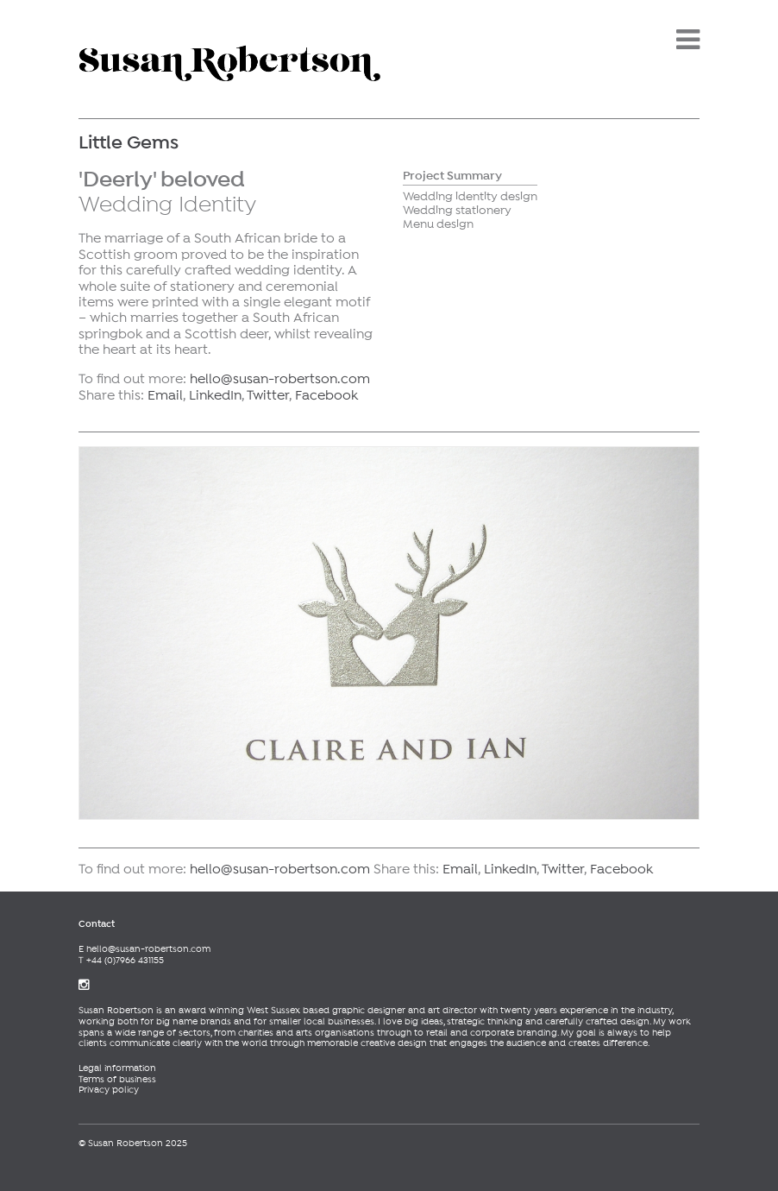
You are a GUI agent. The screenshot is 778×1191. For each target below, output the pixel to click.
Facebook (326, 396)
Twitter (268, 396)
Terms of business (117, 1080)
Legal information (117, 1068)
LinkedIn (215, 396)
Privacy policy (108, 1090)
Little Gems (128, 143)
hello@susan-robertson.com (280, 379)
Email (165, 396)
